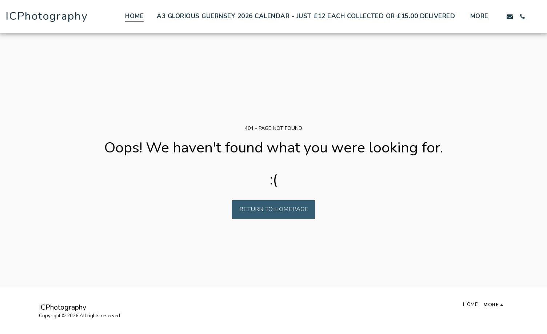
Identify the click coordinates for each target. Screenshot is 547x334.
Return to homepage (273, 209)
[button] (510, 16)
